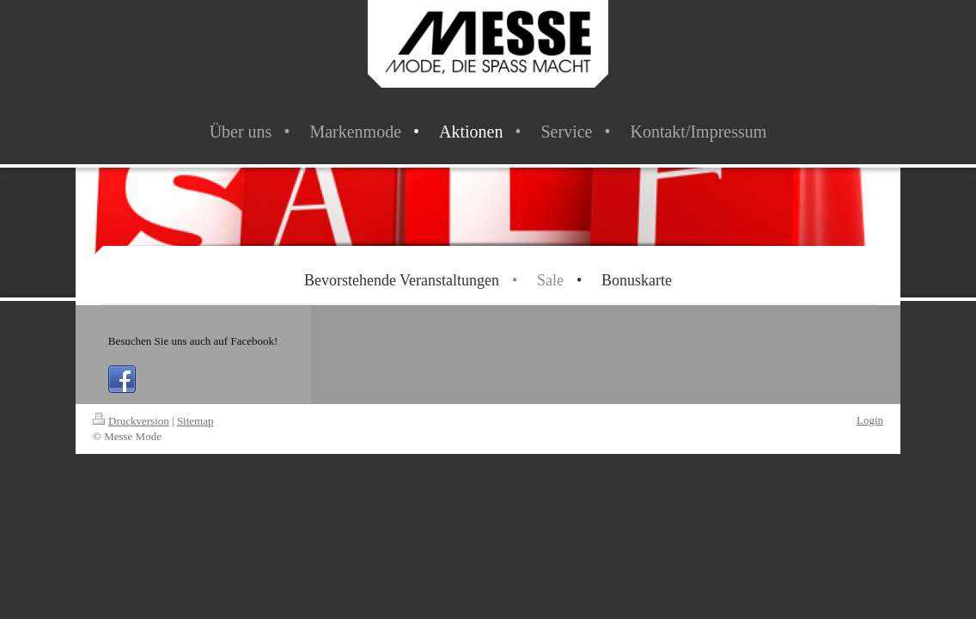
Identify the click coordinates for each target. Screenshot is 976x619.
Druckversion (131, 420)
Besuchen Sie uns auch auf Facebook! (193, 340)
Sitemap (195, 420)
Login (870, 420)
